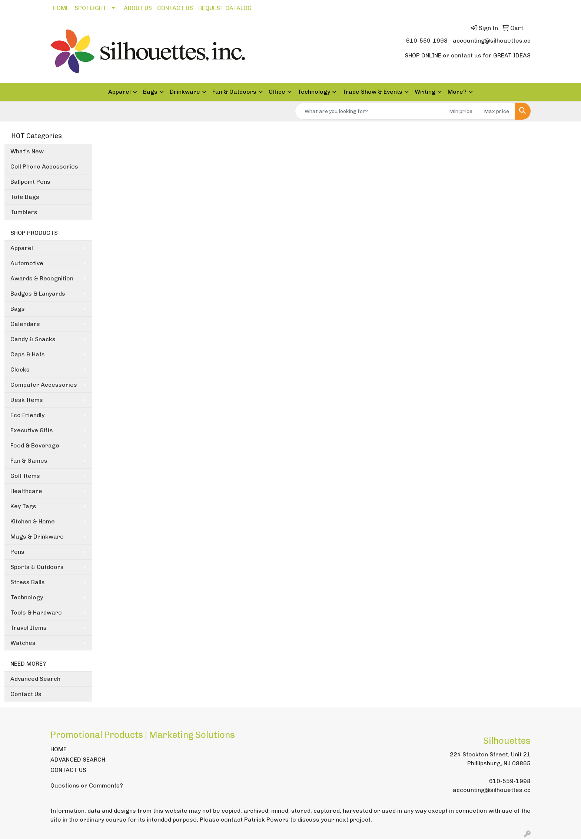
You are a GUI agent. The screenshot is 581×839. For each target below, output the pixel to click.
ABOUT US (138, 7)
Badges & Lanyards (37, 293)
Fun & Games (28, 460)
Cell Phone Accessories (44, 166)
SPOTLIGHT (90, 7)
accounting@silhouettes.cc (492, 40)
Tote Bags (24, 196)
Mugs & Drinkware (37, 536)
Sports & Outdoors (37, 566)
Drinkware (185, 91)
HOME (61, 7)
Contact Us (26, 693)
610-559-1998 (427, 40)
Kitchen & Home (32, 521)
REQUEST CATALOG (225, 7)
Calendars (25, 323)
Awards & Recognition (41, 278)
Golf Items (25, 475)
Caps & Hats (27, 354)
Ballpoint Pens (30, 181)
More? (457, 91)
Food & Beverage (34, 445)
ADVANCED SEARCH (77, 759)
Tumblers (23, 212)
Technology (314, 91)
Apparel (119, 91)
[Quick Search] (370, 111)
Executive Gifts (31, 430)
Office (277, 91)
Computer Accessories (43, 384)
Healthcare (26, 491)
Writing (425, 91)
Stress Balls (27, 582)
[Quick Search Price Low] (462, 111)
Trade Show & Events (372, 91)
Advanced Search (35, 678)
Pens (17, 551)
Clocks (20, 369)
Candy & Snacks (33, 339)
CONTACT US (175, 7)
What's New (27, 151)
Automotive (26, 263)
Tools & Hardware (36, 612)
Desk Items (26, 399)
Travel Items (28, 627)
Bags (150, 91)
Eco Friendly (27, 415)
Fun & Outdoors (234, 91)
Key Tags (23, 506)
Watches (23, 642)
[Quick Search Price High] (497, 111)
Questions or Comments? (86, 785)
